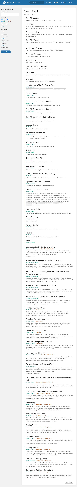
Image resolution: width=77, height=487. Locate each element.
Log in (71, 2)
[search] (36, 2)
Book (3, 21)
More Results (69, 482)
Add (2, 26)
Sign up (63, 2)
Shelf (9, 21)
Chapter (9, 20)
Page (3, 20)
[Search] (31, 2)
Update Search (5, 52)
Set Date (3, 38)
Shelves (49, 2)
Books (56, 2)
